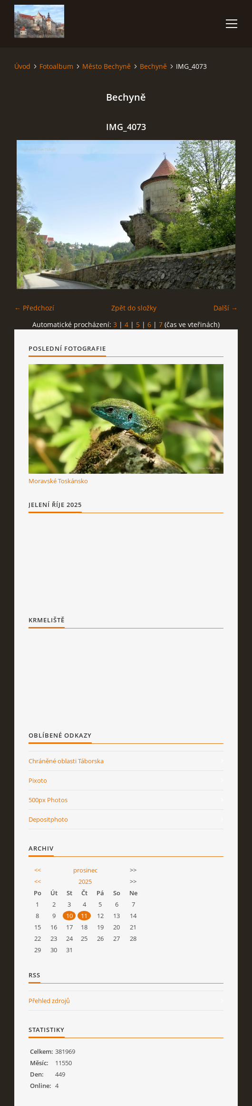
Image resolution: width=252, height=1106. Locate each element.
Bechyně (153, 66)
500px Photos (48, 800)
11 (84, 915)
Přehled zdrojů (49, 1000)
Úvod (22, 66)
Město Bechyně (106, 66)
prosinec (85, 870)
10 (69, 915)
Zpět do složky (133, 307)
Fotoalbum (56, 66)
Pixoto (38, 780)
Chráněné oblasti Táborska (66, 761)
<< (37, 870)
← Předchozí (34, 307)
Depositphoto (48, 819)
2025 (85, 881)
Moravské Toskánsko (58, 481)
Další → (225, 307)
